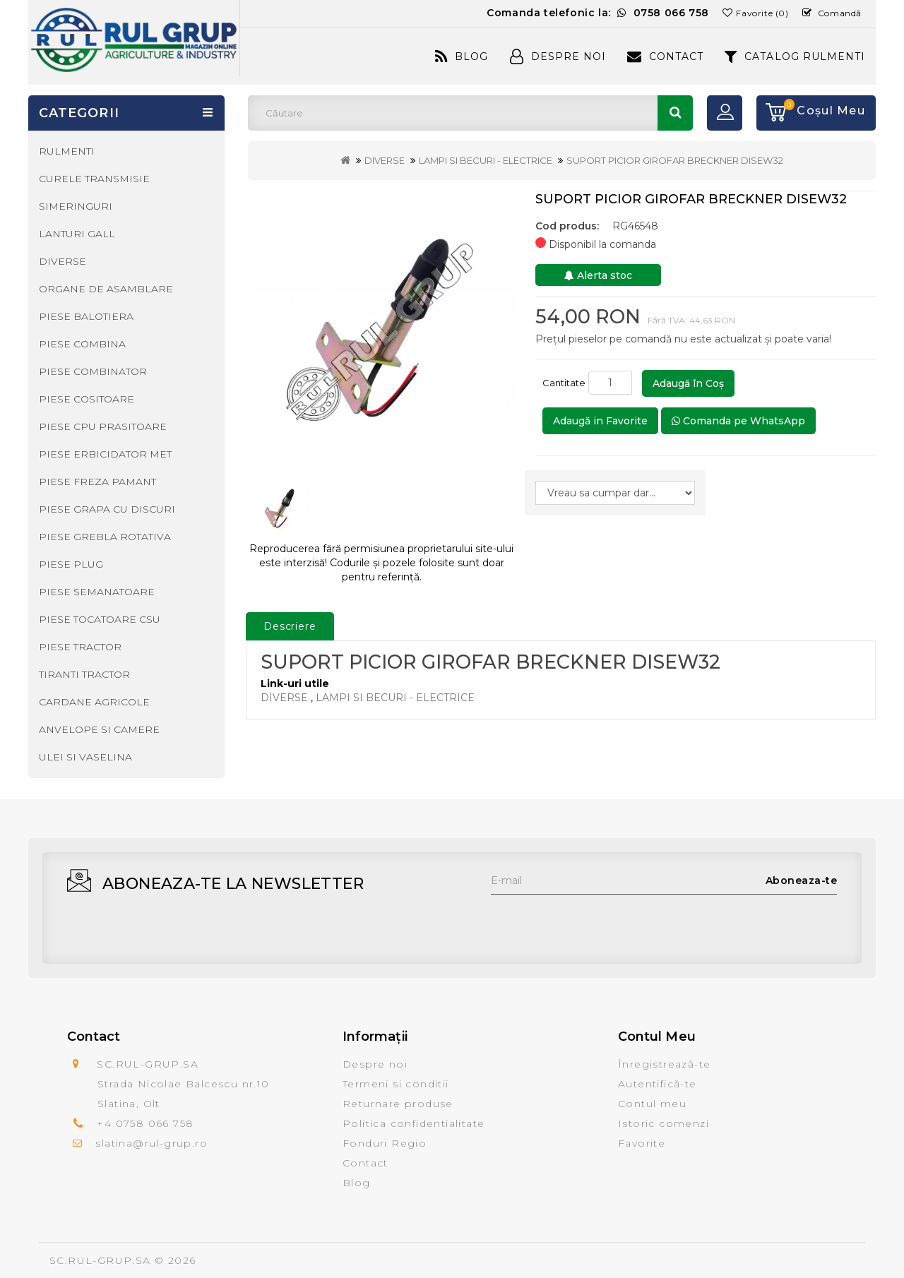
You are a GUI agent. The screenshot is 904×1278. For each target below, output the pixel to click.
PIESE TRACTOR (80, 646)
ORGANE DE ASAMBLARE (106, 288)
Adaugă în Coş (688, 383)
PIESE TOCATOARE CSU (99, 619)
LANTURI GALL (77, 233)
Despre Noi (558, 56)
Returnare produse (398, 1103)
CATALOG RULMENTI (795, 56)
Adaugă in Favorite (600, 420)
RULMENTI (67, 151)
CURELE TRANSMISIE (94, 178)
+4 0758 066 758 (145, 1123)
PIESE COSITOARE (86, 399)
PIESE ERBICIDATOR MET (105, 454)
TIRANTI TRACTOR (84, 674)
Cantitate (563, 382)
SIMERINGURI (75, 206)
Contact (665, 56)
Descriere (289, 626)
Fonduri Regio (385, 1143)
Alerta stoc (598, 275)
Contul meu (652, 1103)
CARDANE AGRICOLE (94, 701)
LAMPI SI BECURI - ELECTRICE (485, 160)
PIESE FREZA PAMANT (97, 481)
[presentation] (598, 922)
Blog (461, 56)
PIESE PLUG (71, 564)
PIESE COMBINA (82, 344)
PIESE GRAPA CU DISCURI (107, 509)
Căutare (675, 113)
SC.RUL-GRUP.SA (100, 1260)
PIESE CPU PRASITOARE (103, 426)
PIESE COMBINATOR (93, 371)
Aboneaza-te (802, 880)
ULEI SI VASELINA (85, 757)
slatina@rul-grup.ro (151, 1143)
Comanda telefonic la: (598, 12)
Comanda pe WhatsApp (738, 420)
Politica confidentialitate (413, 1123)
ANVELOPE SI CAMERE (99, 729)
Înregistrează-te (664, 1064)
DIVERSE (384, 160)
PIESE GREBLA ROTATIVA (105, 536)
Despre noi (375, 1064)
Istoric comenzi (663, 1123)
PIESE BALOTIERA (86, 316)
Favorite (641, 1143)
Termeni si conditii (396, 1083)
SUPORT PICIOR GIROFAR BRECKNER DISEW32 (674, 160)
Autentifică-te (657, 1083)
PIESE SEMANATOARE (97, 591)
